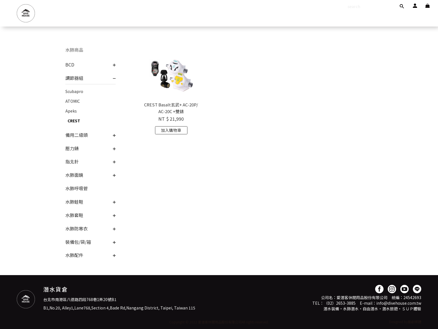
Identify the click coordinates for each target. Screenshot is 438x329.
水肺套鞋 (74, 215)
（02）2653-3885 (340, 303)
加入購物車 (171, 130)
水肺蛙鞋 (74, 201)
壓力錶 (72, 148)
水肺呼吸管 (76, 188)
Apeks (71, 111)
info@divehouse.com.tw (398, 303)
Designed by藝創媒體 (405, 321)
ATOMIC (72, 101)
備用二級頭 (76, 135)
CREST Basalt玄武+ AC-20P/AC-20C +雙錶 (171, 108)
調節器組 (74, 78)
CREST (74, 120)
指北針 (72, 161)
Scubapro (74, 91)
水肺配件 (74, 255)
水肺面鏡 (74, 174)
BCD (69, 64)
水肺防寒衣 (76, 228)
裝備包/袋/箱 (78, 242)
